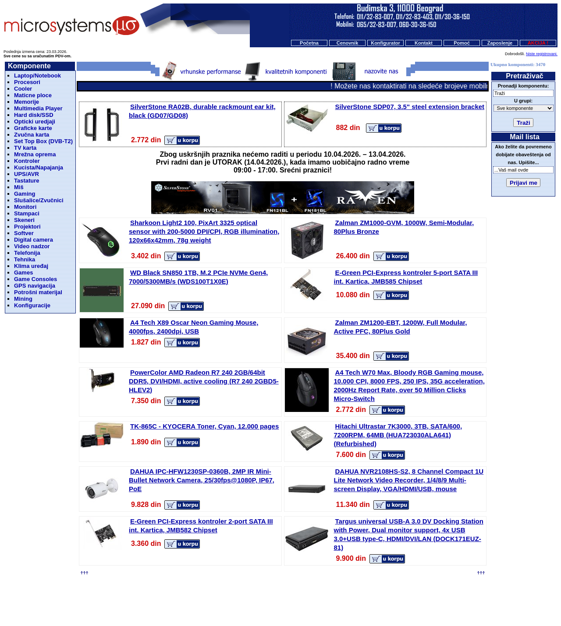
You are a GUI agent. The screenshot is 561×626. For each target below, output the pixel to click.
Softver (24, 233)
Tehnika (24, 259)
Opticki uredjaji (34, 121)
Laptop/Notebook (37, 75)
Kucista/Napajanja (38, 167)
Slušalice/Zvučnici (39, 200)
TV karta (25, 147)
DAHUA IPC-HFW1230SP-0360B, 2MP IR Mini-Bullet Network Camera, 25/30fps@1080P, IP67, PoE (201, 480)
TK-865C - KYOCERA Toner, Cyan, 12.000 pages (204, 426)
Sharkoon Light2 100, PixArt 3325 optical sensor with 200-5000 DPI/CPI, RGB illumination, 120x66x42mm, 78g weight (204, 231)
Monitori (25, 207)
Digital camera (33, 239)
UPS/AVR (26, 174)
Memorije (26, 101)
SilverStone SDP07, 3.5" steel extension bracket (410, 106)
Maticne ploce (33, 95)
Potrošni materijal (38, 292)
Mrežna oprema (35, 154)
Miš (19, 187)
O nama (311, 581)
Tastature (26, 180)
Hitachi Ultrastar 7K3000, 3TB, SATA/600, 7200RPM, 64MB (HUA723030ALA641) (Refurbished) (398, 434)
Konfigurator (385, 43)
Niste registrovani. (541, 54)
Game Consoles (35, 279)
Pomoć (462, 43)
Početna (309, 43)
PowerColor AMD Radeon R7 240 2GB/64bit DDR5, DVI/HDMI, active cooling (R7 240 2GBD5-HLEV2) (204, 381)
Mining (23, 298)
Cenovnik (348, 43)
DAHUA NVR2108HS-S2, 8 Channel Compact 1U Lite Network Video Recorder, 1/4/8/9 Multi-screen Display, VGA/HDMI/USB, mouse (409, 480)
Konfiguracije (32, 305)
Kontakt (424, 43)
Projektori (27, 226)
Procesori (27, 82)
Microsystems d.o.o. (288, 598)
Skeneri (24, 220)
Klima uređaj (31, 266)
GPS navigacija (34, 285)
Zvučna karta (31, 134)
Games (23, 272)
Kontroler (27, 161)
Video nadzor (32, 246)
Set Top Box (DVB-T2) (43, 141)
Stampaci (26, 213)
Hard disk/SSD (33, 115)
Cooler (23, 88)
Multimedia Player (38, 108)
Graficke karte (33, 128)
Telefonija (27, 253)
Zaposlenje (499, 43)
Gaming (24, 193)
